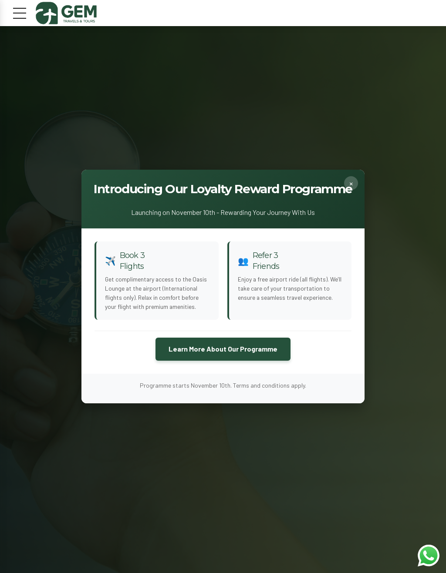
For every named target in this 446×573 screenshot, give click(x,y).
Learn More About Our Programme (223, 349)
